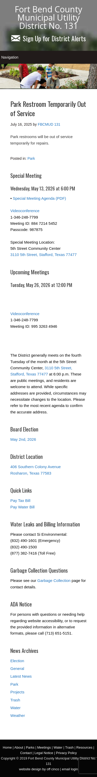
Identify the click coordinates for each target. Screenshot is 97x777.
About (18, 747)
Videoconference (24, 211)
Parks (30, 747)
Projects (17, 692)
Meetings (44, 747)
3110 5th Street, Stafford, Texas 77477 (43, 254)
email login (70, 769)
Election (17, 661)
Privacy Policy (66, 753)
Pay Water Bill (22, 507)
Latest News (21, 676)
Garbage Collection (53, 580)
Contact (26, 753)
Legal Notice (43, 753)
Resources (84, 747)
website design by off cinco (39, 769)
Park (31, 158)
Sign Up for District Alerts (48, 38)
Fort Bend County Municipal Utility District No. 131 (48, 17)
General (17, 668)
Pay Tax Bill (20, 500)
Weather (17, 715)
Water (15, 708)
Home (7, 747)
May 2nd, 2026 (23, 439)
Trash (15, 700)
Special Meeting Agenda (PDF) (39, 198)
